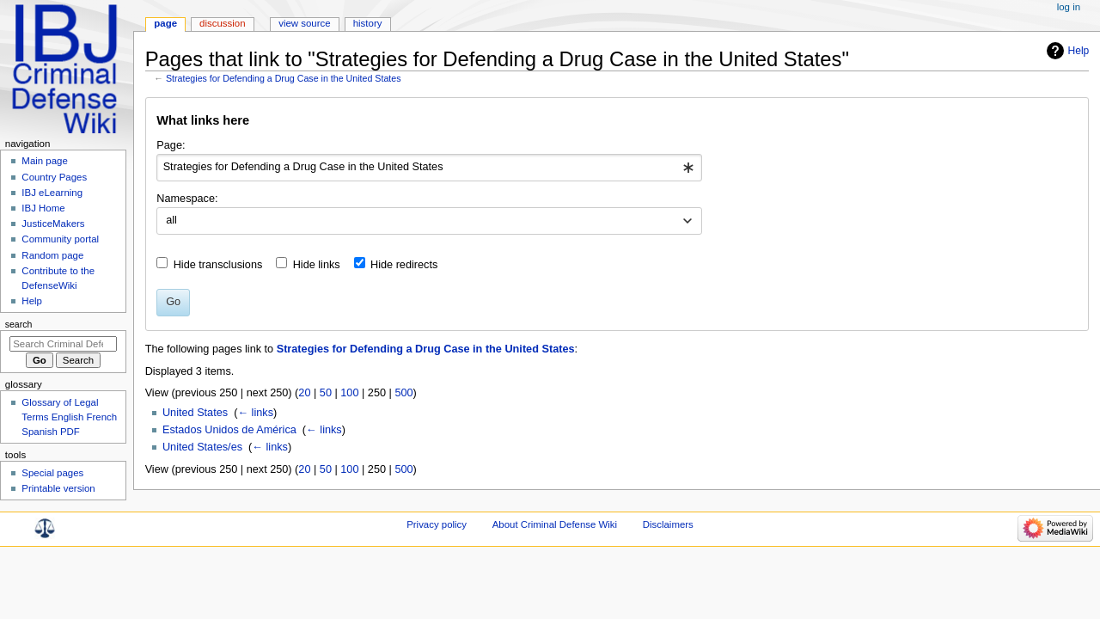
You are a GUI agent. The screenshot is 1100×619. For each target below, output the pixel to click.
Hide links (316, 265)
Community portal (60, 239)
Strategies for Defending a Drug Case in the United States (283, 78)
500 (403, 393)
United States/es (202, 447)
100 (349, 393)
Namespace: (186, 199)
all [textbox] (171, 220)
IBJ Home (42, 208)
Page (165, 23)
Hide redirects (403, 265)
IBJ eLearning (51, 192)
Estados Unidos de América (229, 430)
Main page (44, 161)
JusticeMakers (52, 223)
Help (1079, 51)
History (367, 23)
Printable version (58, 488)
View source (304, 23)
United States (195, 413)
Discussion (222, 23)
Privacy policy (436, 524)
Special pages (52, 473)
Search (19, 324)
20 (304, 393)
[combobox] (429, 167)
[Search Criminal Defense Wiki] (63, 344)
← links (255, 413)
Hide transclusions (218, 265)
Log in (1068, 7)
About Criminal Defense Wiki (554, 524)
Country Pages (54, 177)
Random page (52, 255)
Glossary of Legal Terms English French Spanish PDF (69, 417)
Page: (170, 145)
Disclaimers (668, 524)
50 (326, 393)
